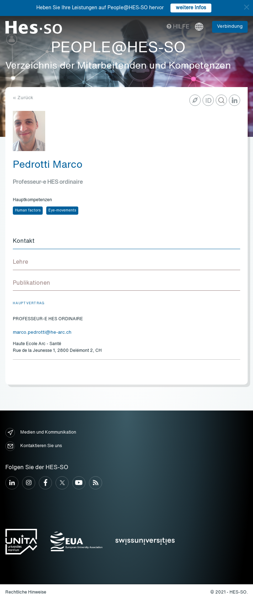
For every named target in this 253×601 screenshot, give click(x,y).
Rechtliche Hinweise (25, 592)
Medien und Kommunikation (40, 433)
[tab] (126, 241)
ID (208, 101)
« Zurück (23, 98)
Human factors (28, 210)
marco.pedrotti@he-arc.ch (42, 332)
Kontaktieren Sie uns (33, 446)
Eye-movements (62, 210)
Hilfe (178, 27)
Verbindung (230, 26)
